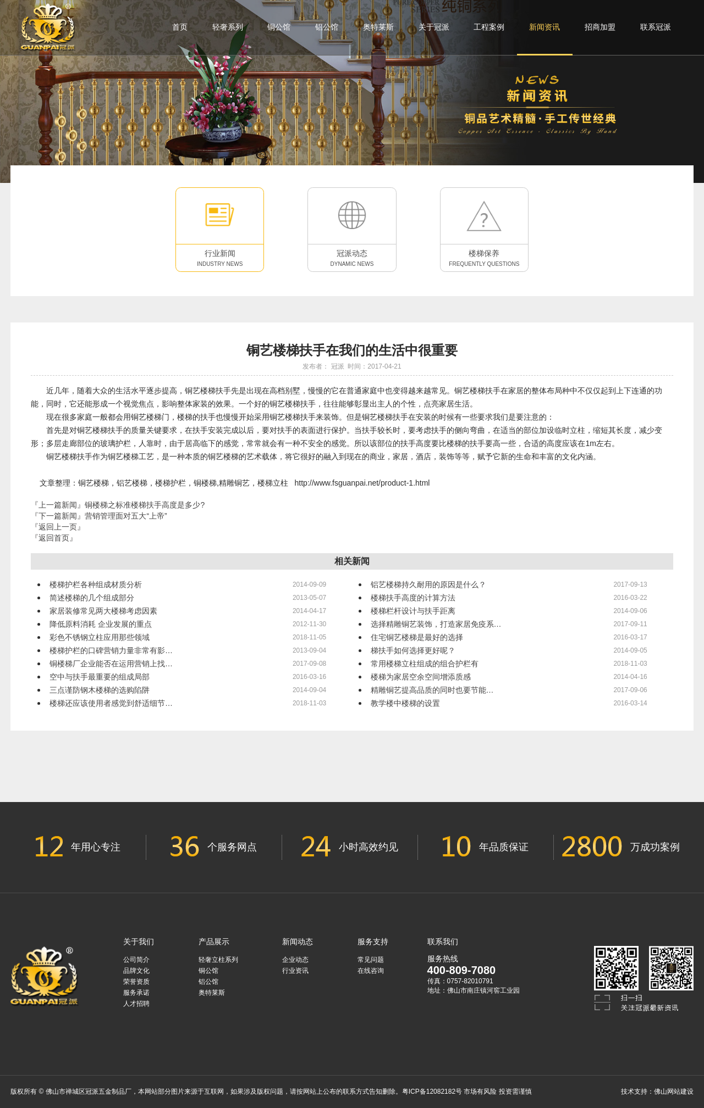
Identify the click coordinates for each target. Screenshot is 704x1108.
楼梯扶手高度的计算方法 (413, 597)
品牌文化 (136, 971)
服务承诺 (136, 992)
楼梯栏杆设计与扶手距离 (413, 610)
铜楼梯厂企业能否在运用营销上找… (111, 663)
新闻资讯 (545, 38)
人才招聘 (136, 1003)
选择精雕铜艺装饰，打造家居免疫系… (436, 624)
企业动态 (295, 960)
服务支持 (373, 941)
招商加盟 (600, 27)
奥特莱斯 (378, 27)
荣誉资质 (136, 981)
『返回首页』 (54, 537)
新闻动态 (297, 941)
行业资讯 (295, 971)
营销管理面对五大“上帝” (126, 515)
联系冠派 (655, 27)
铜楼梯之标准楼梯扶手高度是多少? (145, 504)
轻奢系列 (227, 27)
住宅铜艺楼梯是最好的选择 (417, 637)
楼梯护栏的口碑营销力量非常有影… (111, 650)
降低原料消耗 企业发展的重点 (101, 624)
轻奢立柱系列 (218, 960)
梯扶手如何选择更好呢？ (413, 650)
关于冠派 (434, 27)
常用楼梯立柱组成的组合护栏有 (425, 663)
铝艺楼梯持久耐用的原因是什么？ (428, 584)
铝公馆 (326, 27)
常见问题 (371, 960)
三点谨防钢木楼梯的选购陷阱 (100, 690)
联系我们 (442, 941)
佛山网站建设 (674, 1091)
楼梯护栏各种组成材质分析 (96, 584)
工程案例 (489, 27)
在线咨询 (371, 971)
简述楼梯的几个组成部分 (92, 597)
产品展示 (214, 941)
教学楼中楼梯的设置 (405, 703)
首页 (180, 27)
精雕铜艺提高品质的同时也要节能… (432, 690)
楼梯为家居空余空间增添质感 (421, 676)
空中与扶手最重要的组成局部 (100, 676)
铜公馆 (278, 27)
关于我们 (138, 941)
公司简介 (136, 960)
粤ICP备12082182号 (432, 1091)
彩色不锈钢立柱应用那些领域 (100, 637)
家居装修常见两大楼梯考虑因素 (103, 610)
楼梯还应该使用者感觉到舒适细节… (111, 703)
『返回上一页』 (58, 526)
